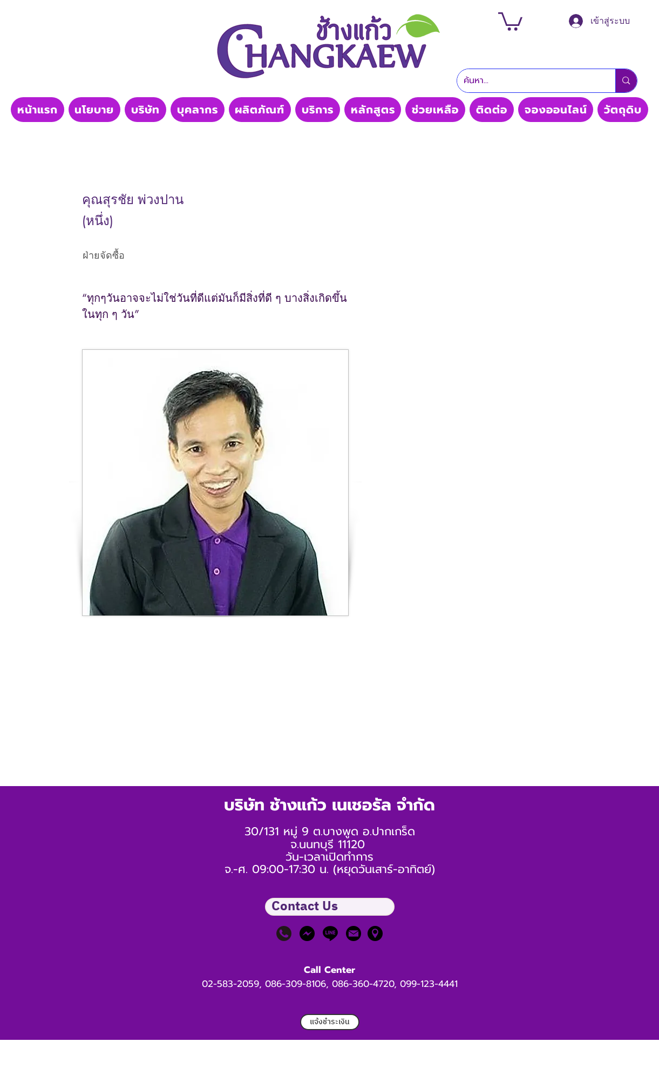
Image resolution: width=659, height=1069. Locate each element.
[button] (510, 20)
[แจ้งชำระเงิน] (329, 1022)
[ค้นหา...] (528, 80)
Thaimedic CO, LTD (329, 90)
